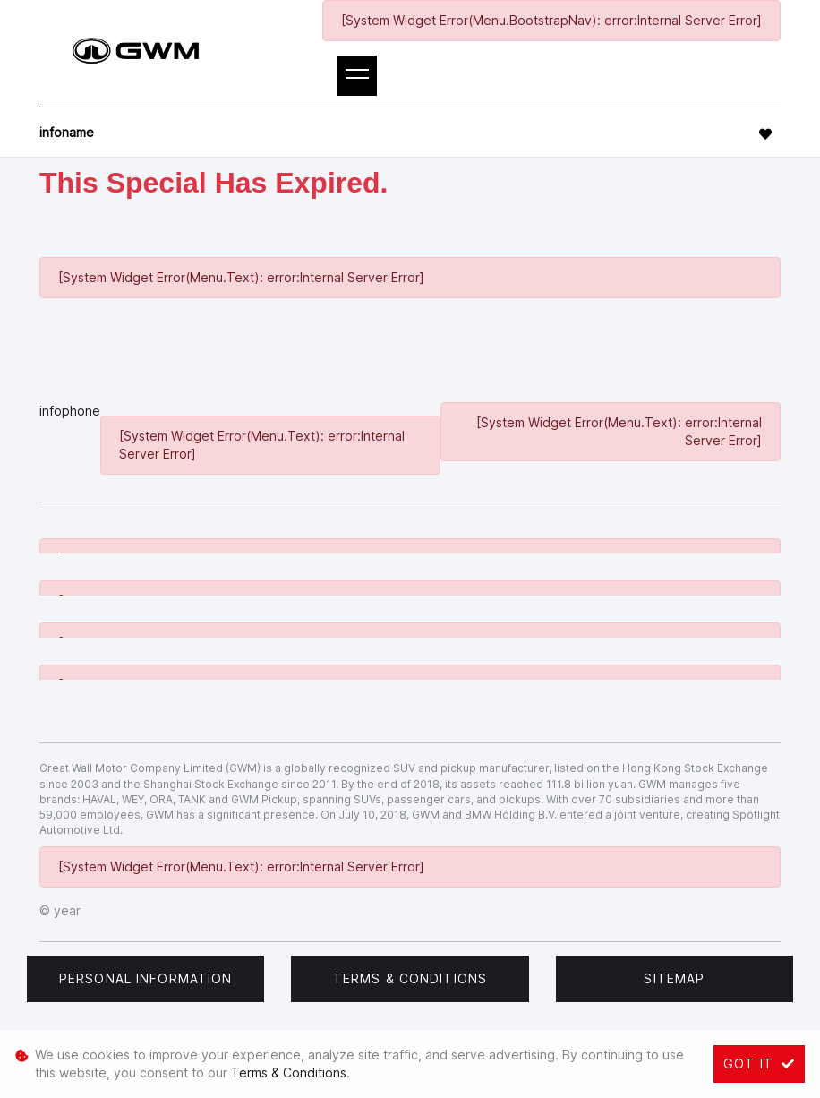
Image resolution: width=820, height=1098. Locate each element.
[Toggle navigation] (357, 76)
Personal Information (145, 978)
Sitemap (674, 978)
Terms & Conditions (410, 978)
